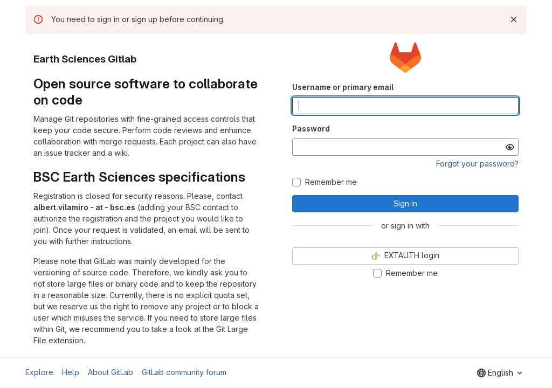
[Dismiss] (513, 19)
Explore (39, 372)
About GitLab (110, 372)
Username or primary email (343, 87)
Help (70, 372)
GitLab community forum (184, 372)
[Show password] (510, 147)
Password (311, 128)
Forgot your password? (477, 163)
